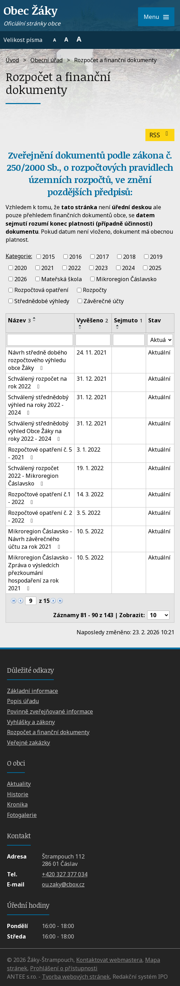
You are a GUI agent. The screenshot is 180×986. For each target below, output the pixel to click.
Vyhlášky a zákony (31, 722)
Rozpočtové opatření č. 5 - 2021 (40, 453)
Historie (17, 794)
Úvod (12, 60)
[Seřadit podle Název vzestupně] (34, 317)
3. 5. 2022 (88, 513)
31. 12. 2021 (92, 378)
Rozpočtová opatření (41, 290)
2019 (156, 257)
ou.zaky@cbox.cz (63, 884)
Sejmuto (128, 320)
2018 (129, 257)
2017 (102, 257)
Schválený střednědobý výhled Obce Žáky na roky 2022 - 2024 (38, 431)
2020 (20, 268)
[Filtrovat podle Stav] (160, 340)
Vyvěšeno (92, 320)
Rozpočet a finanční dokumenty (48, 732)
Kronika (17, 804)
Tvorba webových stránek (76, 976)
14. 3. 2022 (90, 494)
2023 (101, 268)
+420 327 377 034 (64, 874)
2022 (74, 268)
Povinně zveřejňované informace (50, 711)
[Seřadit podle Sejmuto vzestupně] (118, 325)
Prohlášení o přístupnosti (64, 968)
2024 (128, 268)
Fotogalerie (22, 815)
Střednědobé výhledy (41, 301)
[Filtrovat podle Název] (40, 340)
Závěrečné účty (104, 301)
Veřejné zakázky (28, 742)
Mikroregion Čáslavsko (126, 279)
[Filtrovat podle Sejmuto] (129, 340)
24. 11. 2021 (92, 352)
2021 (47, 268)
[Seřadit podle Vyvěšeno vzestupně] (80, 325)
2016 (75, 257)
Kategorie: (19, 256)
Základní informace (32, 691)
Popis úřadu (23, 701)
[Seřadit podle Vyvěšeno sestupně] (80, 328)
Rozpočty (95, 290)
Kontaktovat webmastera (109, 960)
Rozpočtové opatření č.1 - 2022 (39, 498)
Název (19, 320)
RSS (160, 135)
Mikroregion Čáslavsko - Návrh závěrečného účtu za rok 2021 (40, 538)
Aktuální (159, 352)
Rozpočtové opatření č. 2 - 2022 (40, 516)
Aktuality (19, 784)
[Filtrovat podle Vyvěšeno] (92, 340)
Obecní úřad (46, 60)
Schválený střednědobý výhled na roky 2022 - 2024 (38, 404)
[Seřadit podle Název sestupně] (34, 320)
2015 (48, 257)
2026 (20, 279)
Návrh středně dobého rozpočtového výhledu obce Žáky (37, 360)
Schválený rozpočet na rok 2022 (37, 382)
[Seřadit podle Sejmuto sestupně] (118, 328)
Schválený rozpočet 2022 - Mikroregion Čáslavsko (33, 475)
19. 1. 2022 (90, 468)
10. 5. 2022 (90, 531)
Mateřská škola (61, 279)
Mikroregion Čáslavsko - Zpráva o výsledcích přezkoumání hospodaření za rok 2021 (40, 573)
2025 (155, 268)
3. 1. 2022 (88, 449)
